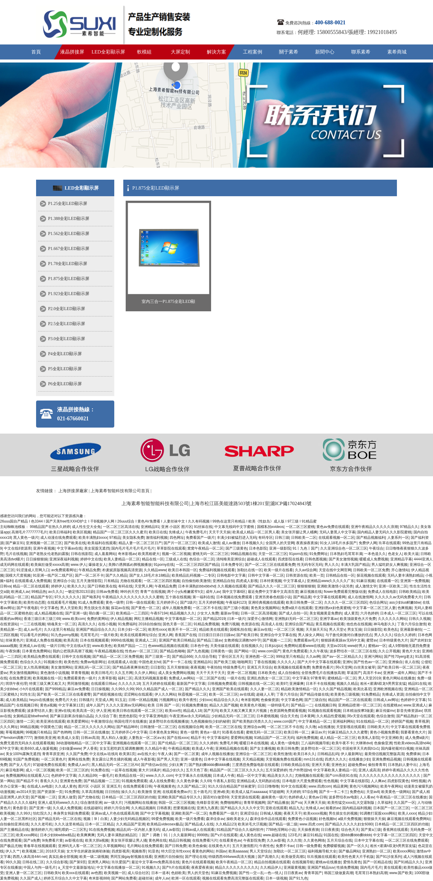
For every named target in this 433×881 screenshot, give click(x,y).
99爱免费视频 (162, 819)
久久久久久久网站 (392, 619)
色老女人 (395, 554)
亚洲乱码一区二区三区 (92, 667)
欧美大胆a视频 (97, 840)
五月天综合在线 (339, 840)
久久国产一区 (404, 802)
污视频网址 (168, 700)
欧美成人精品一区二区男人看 (255, 532)
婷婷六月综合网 (116, 808)
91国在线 (331, 835)
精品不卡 (198, 738)
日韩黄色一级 (221, 651)
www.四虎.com (311, 824)
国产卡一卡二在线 (177, 662)
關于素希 (288, 51)
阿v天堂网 (344, 667)
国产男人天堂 (167, 759)
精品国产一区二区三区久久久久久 (237, 770)
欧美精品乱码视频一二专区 (193, 575)
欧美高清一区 (83, 711)
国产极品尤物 (11, 846)
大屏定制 (180, 51)
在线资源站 (9, 624)
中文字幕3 (300, 678)
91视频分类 (53, 662)
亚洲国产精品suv (321, 867)
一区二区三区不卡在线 (285, 727)
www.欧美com (73, 619)
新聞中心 (324, 51)
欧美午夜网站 (391, 786)
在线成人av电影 (40, 786)
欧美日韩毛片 (102, 673)
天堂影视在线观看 (350, 727)
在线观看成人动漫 (122, 662)
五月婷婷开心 (167, 602)
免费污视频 (230, 624)
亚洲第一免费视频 (414, 581)
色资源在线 (250, 624)
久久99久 (23, 813)
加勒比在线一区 (249, 570)
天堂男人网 (143, 586)
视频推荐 (138, 851)
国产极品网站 (349, 851)
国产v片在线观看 (224, 835)
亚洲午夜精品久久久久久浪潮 (374, 527)
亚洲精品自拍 (223, 581)
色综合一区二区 (201, 559)
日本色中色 (199, 646)
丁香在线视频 (264, 662)
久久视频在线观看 (231, 586)
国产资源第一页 (50, 792)
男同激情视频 (78, 683)
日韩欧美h (52, 873)
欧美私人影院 (368, 738)
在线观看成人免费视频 (33, 581)
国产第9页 (77, 862)
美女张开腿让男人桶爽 (299, 532)
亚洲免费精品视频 (386, 759)
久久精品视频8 (143, 808)
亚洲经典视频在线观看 (266, 602)
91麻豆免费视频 (224, 873)
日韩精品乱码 (328, 754)
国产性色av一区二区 (370, 662)
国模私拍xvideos (270, 527)
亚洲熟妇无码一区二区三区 (296, 619)
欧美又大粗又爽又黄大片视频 (244, 711)
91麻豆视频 (365, 581)
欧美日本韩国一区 (182, 570)
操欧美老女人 (237, 819)
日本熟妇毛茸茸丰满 (346, 554)
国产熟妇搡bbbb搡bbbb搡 (209, 765)
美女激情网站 (61, 667)
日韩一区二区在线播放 (91, 732)
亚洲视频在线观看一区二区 (134, 743)
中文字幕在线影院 (354, 781)
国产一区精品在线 (377, 862)
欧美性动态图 (34, 602)
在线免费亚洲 (20, 678)
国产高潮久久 (268, 857)
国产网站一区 (245, 651)
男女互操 (354, 629)
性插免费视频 (347, 867)
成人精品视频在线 (48, 613)
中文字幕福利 (218, 738)
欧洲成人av (20, 592)
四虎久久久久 (335, 759)
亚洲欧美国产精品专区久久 (179, 797)
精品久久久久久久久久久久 (236, 867)
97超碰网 (276, 792)
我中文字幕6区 (234, 592)
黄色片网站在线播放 (398, 678)
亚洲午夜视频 (44, 548)
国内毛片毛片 (371, 867)
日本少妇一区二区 (132, 629)
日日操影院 (373, 629)
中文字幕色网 (291, 700)
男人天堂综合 (260, 851)
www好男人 (356, 646)
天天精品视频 (253, 759)
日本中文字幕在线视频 (222, 759)
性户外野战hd (300, 770)
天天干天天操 (219, 532)
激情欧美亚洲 (45, 738)
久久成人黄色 (65, 786)
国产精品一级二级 (283, 824)
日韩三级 (282, 537)
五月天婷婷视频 (211, 602)
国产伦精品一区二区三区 (178, 743)
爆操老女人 (97, 564)
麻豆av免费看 (78, 689)
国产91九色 (298, 878)
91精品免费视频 (206, 624)
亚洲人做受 (67, 797)
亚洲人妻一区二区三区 (23, 873)
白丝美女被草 (364, 667)
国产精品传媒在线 (314, 694)
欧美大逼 (411, 554)
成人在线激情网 (360, 597)
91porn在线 (298, 554)
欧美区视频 (82, 532)
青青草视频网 (254, 802)
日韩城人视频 (270, 813)
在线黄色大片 (219, 846)
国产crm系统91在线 (341, 775)
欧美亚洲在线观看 (50, 721)
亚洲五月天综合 (259, 667)
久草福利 (384, 802)
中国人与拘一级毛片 (39, 867)
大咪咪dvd (363, 743)
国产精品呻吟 (127, 727)
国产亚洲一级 (76, 613)
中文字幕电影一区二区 (183, 619)
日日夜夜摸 (330, 830)
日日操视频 (100, 689)
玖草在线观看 (389, 543)
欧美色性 (71, 662)
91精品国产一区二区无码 (274, 738)
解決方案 (216, 51)
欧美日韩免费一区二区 (304, 602)
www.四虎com (320, 786)
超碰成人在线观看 (261, 559)
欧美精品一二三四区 (132, 613)
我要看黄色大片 (413, 732)
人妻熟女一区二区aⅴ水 (146, 738)
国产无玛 (211, 711)
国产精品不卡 (27, 781)
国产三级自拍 (315, 700)
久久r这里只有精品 (59, 629)
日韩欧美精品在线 (295, 765)
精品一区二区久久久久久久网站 (89, 727)
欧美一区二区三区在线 (223, 727)
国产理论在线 (196, 857)
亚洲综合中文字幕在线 (278, 635)
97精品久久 (409, 527)
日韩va (5, 586)
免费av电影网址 (93, 662)
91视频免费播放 (194, 705)
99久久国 (12, 862)
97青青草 (318, 678)
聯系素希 (360, 51)
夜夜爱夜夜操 (202, 867)
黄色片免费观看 (295, 651)
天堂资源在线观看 (245, 797)
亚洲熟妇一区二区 (376, 851)
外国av (221, 851)
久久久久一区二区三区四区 (345, 602)
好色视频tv (327, 819)
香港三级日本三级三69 (42, 619)
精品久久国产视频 (223, 705)
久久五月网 (124, 673)
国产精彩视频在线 (107, 694)
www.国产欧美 (401, 873)
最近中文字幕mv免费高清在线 (155, 862)
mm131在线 (313, 759)
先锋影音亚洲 (207, 802)
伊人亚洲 (103, 711)
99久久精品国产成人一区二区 (159, 689)
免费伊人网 (368, 543)
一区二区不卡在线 (207, 608)
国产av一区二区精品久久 (342, 656)
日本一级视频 (276, 878)
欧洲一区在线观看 (185, 878)
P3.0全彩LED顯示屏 (66, 339)
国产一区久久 (357, 846)
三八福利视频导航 (315, 743)
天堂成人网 (104, 700)
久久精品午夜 (155, 748)
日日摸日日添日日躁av (216, 635)
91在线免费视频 (101, 830)
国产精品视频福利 (370, 537)
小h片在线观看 (31, 689)
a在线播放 (326, 727)
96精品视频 (29, 727)
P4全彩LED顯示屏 (65, 354)
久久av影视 (276, 840)
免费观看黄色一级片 (79, 678)
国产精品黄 (302, 597)
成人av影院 (171, 830)
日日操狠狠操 (37, 559)
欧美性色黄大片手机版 (356, 857)
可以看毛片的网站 (34, 635)
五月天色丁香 (196, 770)
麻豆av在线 (262, 629)
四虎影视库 (121, 851)
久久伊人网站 (145, 673)
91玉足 (120, 700)
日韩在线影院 (81, 554)
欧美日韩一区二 (296, 732)
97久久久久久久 (67, 597)
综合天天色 (289, 716)
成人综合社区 (138, 873)
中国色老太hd (150, 662)
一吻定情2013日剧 (79, 592)
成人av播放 (231, 543)
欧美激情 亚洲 (149, 792)
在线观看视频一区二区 (336, 537)
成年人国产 (95, 705)
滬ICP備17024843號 (291, 503)
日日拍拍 (112, 792)
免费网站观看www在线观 (304, 646)
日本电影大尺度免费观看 (302, 781)
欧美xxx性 (173, 711)
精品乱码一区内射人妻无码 (138, 830)
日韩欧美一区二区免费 (371, 570)
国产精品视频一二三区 (102, 781)
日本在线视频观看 (94, 640)
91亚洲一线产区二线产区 (53, 575)
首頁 (36, 51)
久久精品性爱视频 (330, 716)
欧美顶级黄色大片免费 (358, 619)
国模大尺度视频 (18, 575)
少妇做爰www (70, 748)
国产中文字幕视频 (154, 813)
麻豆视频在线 (311, 592)
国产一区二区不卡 (89, 575)
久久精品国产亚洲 (130, 824)
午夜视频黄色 (164, 786)
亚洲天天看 (321, 765)
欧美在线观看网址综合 (138, 635)
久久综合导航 (205, 656)
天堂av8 (372, 792)
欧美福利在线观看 (102, 543)
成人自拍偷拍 (288, 673)
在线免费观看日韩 (137, 786)
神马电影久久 (384, 624)
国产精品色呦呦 (172, 651)
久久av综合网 (306, 570)
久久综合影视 (57, 862)
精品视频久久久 (182, 613)
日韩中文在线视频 (76, 656)
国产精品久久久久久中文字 (242, 808)
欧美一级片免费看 (189, 819)
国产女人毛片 (20, 765)
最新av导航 (229, 613)
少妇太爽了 (178, 765)
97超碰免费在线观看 (49, 765)
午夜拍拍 (214, 667)
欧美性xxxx (157, 629)
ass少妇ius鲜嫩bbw (404, 602)
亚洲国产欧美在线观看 (230, 689)
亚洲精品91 (150, 527)
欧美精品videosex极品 (165, 824)
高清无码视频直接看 (150, 678)
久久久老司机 (41, 824)
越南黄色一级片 (274, 797)
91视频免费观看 (134, 781)
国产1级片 (188, 602)
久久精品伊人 (271, 867)
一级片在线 (236, 678)
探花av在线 (120, 608)
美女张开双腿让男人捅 (129, 840)
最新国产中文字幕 (191, 683)
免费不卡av (285, 846)
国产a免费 (31, 840)
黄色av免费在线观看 (332, 527)
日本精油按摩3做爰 (358, 711)
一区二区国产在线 (210, 678)
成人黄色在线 (250, 835)
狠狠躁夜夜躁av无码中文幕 (342, 640)
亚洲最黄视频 (294, 867)
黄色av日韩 (318, 797)
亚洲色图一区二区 (259, 656)
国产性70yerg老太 (398, 656)
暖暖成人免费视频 (373, 559)
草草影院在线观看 (171, 548)
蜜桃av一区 (377, 646)
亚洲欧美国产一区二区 (189, 813)
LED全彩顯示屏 (108, 51)
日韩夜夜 (164, 808)
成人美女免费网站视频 (176, 673)
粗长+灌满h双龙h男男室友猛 (383, 683)
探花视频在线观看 (371, 575)
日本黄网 (307, 716)
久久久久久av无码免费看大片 (398, 597)
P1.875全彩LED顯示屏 (68, 278)
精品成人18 (192, 711)
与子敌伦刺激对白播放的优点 (348, 635)
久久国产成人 (30, 878)
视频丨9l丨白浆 (95, 819)
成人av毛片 (32, 629)
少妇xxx (205, 700)
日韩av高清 (90, 738)
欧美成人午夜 (202, 748)
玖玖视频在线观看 (321, 857)
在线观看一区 (387, 581)
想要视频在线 (184, 808)
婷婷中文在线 (91, 559)
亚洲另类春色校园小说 (273, 597)
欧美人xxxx (407, 813)
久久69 (205, 781)
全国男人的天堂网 (280, 543)
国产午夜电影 (27, 608)
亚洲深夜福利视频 (63, 559)
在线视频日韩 (27, 705)
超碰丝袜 (145, 878)
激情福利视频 (156, 537)
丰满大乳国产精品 (355, 564)
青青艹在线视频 (152, 592)
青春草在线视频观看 (39, 846)
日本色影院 (258, 548)
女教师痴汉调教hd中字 (242, 640)
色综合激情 (385, 716)
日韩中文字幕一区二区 (266, 575)
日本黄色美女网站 (163, 732)
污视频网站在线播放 (140, 802)
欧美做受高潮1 (293, 857)
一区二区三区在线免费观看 (406, 840)
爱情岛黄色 (352, 862)
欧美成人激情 (209, 543)
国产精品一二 (301, 705)
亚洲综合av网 (254, 727)
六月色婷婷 (369, 613)
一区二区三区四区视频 (162, 581)
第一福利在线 (203, 597)
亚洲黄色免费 (70, 781)
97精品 (114, 537)
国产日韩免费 (175, 846)
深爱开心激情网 (259, 619)
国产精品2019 (214, 619)
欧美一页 (316, 575)
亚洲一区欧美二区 (393, 586)
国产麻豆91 (14, 543)
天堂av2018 (336, 646)
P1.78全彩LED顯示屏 (67, 263)
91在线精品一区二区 (372, 721)
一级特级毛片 (278, 705)
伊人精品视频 (121, 619)
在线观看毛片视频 (61, 602)
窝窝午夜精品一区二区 (205, 548)
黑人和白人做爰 (114, 738)
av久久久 (55, 592)
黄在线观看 (393, 867)
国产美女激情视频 (343, 559)
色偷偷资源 (270, 700)
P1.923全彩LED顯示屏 (68, 293)
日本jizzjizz (273, 646)
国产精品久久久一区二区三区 (271, 586)
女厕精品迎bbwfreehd (30, 716)
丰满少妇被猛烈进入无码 (236, 537)
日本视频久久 (252, 543)
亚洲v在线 (62, 711)
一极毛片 (106, 775)
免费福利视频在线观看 (217, 570)
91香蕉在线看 (233, 732)
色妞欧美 (178, 873)
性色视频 (331, 781)
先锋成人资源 (393, 694)
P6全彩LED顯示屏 (65, 384)
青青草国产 (313, 873)
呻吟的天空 (129, 592)
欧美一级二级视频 (93, 857)
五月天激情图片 (244, 846)
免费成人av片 (79, 765)
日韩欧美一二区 (303, 537)
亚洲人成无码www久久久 (58, 802)
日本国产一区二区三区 (391, 808)
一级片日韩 (56, 646)
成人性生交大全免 (86, 527)
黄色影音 (20, 808)
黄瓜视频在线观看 (329, 624)
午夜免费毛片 (196, 532)
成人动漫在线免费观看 (58, 537)
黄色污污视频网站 (363, 786)
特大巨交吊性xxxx (175, 851)
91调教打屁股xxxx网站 (378, 813)
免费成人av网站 (181, 678)
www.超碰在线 (274, 835)
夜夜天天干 (293, 813)
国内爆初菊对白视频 (397, 748)
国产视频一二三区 (277, 640)
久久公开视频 (389, 651)
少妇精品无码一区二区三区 (233, 716)
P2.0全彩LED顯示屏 (66, 308)
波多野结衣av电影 (343, 797)
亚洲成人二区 (146, 640)
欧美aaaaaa (238, 851)
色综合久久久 (30, 662)
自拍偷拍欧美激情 (196, 581)
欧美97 (281, 683)
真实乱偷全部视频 (63, 857)
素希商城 (397, 51)
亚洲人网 (165, 635)
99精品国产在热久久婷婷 (50, 527)
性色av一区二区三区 (141, 651)
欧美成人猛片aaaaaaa (249, 792)
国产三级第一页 (157, 656)
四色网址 (177, 537)
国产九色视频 (198, 651)
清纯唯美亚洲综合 (230, 559)
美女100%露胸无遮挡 (23, 754)
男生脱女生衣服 (96, 608)
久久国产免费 (77, 754)
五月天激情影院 (89, 581)
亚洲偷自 (395, 662)
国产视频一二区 (43, 797)
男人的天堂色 (198, 873)
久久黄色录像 (187, 781)
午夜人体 (165, 754)
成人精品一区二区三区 (338, 738)
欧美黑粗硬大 (149, 554)
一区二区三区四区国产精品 (197, 564)
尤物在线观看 (131, 581)
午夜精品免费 (89, 570)
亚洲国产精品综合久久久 (95, 629)
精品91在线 (417, 683)
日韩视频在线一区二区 (256, 683)
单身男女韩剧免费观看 (71, 813)
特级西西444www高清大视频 (232, 857)
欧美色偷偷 (198, 846)
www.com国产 (269, 651)
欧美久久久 (76, 586)
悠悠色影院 (128, 716)
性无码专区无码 (309, 564)
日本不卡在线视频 (320, 683)
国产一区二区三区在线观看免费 (270, 564)
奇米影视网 (250, 700)
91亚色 (153, 851)
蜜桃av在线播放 (328, 862)
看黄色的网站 (202, 851)
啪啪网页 (244, 662)
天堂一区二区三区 (272, 554)
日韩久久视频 (419, 619)
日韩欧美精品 (409, 592)
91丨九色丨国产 (305, 548)
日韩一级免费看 (308, 846)
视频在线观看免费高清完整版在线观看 (232, 878)
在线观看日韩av (103, 683)
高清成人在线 (272, 624)
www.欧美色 (102, 646)
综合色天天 (350, 830)
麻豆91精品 (312, 835)
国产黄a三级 (371, 830)
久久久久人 (286, 662)
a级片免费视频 (350, 819)
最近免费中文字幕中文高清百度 (273, 592)
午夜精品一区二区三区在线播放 (401, 797)
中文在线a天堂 (78, 646)
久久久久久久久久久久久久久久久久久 (390, 775)
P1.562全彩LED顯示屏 (68, 233)
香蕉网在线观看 (395, 830)
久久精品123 (226, 824)
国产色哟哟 (62, 732)
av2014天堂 (25, 792)
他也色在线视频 (359, 624)
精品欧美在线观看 (213, 629)
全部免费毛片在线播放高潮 (323, 673)
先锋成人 (176, 532)
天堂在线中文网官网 (335, 570)
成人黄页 (351, 613)
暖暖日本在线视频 (253, 743)
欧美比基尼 (362, 689)
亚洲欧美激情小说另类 (335, 586)
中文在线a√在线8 (103, 754)
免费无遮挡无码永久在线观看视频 (27, 743)
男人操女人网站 (310, 635)
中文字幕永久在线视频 (193, 775)
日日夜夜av (293, 873)
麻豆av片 (318, 732)
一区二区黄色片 (53, 759)
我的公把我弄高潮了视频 (72, 651)
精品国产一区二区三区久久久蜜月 (120, 532)
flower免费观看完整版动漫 (345, 592)
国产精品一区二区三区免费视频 (117, 656)
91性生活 (27, 694)
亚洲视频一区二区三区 (44, 543)
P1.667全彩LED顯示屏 (68, 248)
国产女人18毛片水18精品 (149, 575)
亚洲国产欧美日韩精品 (177, 640)
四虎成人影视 (247, 581)
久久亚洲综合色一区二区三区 (343, 548)
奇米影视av (127, 554)
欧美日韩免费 (288, 748)
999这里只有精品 (290, 656)
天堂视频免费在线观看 (284, 759)
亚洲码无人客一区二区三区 (79, 846)
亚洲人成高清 (369, 770)
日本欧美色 (267, 673)
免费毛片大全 (66, 700)
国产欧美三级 (224, 662)
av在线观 (247, 694)
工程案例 (252, 51)
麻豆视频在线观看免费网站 (408, 819)
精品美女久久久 (280, 775)
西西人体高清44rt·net (30, 857)
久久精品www (155, 570)
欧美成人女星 (68, 738)
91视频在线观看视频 (324, 711)
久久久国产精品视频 (335, 689)
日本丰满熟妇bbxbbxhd (196, 586)
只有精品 (111, 581)
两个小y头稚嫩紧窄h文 (185, 592)
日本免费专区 (232, 564)
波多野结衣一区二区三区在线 (353, 651)
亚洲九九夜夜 (207, 808)
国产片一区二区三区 (180, 543)
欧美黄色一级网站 (395, 792)
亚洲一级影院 (280, 548)
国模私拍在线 (240, 629)
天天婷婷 (293, 792)
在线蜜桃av (392, 705)
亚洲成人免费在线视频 (44, 640)
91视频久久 (151, 867)
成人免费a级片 (417, 738)
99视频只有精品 (38, 732)
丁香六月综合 (287, 694)
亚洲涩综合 (249, 813)
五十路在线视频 (178, 597)
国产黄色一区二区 (145, 608)
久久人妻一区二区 (264, 689)
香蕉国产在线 (185, 635)
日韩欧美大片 (378, 727)
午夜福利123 (236, 602)
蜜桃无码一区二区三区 (210, 554)
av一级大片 (113, 802)
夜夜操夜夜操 (307, 543)
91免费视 (72, 792)
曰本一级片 (236, 619)
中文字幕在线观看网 (329, 597)
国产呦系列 (91, 597)
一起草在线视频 (124, 770)
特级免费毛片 (234, 667)
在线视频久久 (252, 646)
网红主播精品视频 (148, 619)
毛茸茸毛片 (89, 635)
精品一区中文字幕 (251, 775)
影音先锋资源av (409, 711)
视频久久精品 (347, 683)
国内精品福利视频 (356, 808)
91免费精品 (370, 694)
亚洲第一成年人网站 (399, 673)
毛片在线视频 (16, 554)
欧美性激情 (283, 754)
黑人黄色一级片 (25, 537)
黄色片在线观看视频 (198, 862)
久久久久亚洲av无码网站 (126, 705)
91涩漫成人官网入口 (32, 570)
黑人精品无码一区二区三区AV (115, 765)
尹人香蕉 (90, 748)
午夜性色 (266, 846)
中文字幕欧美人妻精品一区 (335, 770)
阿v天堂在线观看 (360, 716)
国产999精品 (55, 689)
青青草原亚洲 (53, 754)
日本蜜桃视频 (267, 716)
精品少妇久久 (173, 770)
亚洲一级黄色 (191, 759)
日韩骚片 (86, 700)
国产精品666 (182, 656)
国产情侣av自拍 (154, 765)
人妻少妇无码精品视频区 (129, 819)
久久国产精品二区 (191, 786)
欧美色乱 (391, 629)
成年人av (213, 592)
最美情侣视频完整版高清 (384, 754)
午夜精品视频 (179, 748)
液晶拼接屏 (72, 51)
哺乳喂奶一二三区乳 (70, 830)
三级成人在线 (176, 559)
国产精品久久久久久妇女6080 (349, 824)
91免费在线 (100, 770)
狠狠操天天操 (374, 819)
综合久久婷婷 (405, 635)
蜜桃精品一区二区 (341, 678)
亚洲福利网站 (343, 721)
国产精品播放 (278, 802)
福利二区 (125, 678)
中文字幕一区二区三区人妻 (374, 608)
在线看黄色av (230, 840)
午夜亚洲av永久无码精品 (189, 716)
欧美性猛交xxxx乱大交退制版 (351, 802)
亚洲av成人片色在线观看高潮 (114, 813)
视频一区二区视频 (176, 554)
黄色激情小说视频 (54, 673)
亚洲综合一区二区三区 (253, 754)
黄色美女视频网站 (265, 608)
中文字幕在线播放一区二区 (118, 867)
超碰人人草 (265, 694)
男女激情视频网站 (23, 673)
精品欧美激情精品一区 (299, 689)
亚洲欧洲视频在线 (387, 689)
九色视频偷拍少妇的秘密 (210, 721)
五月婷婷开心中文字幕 (129, 732)
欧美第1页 (127, 754)
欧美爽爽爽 (86, 835)
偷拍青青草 (377, 765)
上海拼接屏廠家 (73, 491)
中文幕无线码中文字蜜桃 (234, 527)
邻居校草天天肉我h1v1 (360, 748)
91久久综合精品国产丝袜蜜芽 (231, 786)
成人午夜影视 (144, 759)
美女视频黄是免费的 (325, 613)
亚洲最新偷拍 (411, 629)
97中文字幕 (9, 748)
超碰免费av (357, 765)
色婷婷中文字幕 (413, 700)
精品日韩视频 (179, 840)
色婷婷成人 (297, 797)
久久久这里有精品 (68, 824)
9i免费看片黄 (52, 840)
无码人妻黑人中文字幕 (337, 532)
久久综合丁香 (106, 716)
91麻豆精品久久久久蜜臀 (348, 732)
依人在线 (412, 662)
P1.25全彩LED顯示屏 (67, 203)
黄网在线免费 (79, 759)
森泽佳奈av (215, 819)
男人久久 (331, 564)
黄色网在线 (158, 840)
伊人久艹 (12, 851)
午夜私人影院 (224, 781)
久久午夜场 (318, 651)
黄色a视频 (48, 705)
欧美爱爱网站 (78, 721)
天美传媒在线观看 (224, 646)
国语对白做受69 (216, 797)
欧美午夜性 (188, 700)
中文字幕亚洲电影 (153, 716)
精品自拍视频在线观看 (272, 862)
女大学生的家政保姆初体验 (88, 851)
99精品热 (38, 592)
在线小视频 (107, 624)
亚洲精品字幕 (401, 559)
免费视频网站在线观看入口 (27, 775)
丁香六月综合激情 (411, 624)
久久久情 (294, 840)
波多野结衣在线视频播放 (169, 721)
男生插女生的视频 (343, 813)
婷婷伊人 (58, 586)
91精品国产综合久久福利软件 (240, 830)
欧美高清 (70, 640)
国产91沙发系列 (388, 857)
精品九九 (296, 808)
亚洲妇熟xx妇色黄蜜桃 (333, 608)
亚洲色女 (338, 765)
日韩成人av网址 (386, 700)
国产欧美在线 (75, 543)
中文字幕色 (49, 608)
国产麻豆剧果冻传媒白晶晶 (71, 716)
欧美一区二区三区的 (72, 770)
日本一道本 (160, 873)
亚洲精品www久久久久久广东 (330, 581)
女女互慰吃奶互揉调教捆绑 (121, 748)
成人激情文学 (366, 586)
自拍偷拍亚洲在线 (14, 824)
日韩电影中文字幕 (231, 575)
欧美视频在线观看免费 (292, 667)
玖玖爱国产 (121, 862)
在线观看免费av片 (177, 792)
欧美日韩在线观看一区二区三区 (137, 711)
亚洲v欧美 (221, 792)
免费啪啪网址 (231, 802)
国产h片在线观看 (175, 867)
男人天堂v (337, 629)
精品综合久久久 (226, 700)
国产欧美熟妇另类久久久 (252, 721)
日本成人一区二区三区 (398, 613)
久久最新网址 (184, 835)
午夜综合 (376, 548)
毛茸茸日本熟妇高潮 (371, 873)
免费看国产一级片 (200, 537)
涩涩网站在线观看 (138, 694)
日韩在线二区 (33, 862)
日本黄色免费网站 (36, 651)
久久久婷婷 (208, 743)
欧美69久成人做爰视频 (38, 748)
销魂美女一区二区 (61, 624)
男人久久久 (383, 635)
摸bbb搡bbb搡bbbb (355, 835)
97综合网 (309, 792)
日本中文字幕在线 (368, 840)
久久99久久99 (122, 689)
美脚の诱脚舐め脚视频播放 (130, 564)
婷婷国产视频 (402, 721)
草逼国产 (354, 673)
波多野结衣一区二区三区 (320, 748)
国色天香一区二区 (177, 624)
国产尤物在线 (89, 797)
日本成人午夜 (224, 775)
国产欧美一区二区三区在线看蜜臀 (64, 694)
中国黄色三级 (51, 727)
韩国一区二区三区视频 (176, 802)
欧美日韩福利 (60, 532)
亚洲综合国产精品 (299, 624)
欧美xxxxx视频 (315, 813)
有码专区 (265, 537)
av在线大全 (146, 754)
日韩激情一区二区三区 (158, 727)
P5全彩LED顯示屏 (65, 369)
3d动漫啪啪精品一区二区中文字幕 (83, 743)
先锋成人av (315, 808)
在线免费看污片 (204, 840)
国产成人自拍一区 (293, 613)
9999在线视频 (122, 640)
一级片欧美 (109, 635)
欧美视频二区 (33, 851)
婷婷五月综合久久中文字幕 (65, 878)
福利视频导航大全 (322, 851)
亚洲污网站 (373, 656)
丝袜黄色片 (14, 640)
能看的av (333, 808)
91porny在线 (164, 564)
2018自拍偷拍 (149, 624)
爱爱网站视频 (241, 738)
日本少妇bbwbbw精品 (57, 835)
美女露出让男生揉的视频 (111, 759)
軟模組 (144, 51)
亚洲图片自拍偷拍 (168, 857)
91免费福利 (127, 624)
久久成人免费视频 (67, 808)
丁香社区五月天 (230, 656)
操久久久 (128, 792)
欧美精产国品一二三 (130, 646)
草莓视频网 (14, 732)
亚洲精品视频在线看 (231, 748)
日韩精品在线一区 (340, 575)
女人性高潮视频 (36, 667)
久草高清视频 (92, 792)
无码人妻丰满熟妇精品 (405, 575)
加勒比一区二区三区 (289, 851)
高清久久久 (87, 624)
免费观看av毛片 (306, 640)
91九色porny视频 (64, 635)
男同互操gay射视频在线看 (131, 857)
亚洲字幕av (329, 619)
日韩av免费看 (107, 592)
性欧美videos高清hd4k (412, 743)
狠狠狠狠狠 (306, 586)
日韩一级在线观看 (140, 602)
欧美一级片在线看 (278, 570)
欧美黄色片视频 (252, 705)
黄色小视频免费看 (384, 732)
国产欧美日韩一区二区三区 (399, 667)
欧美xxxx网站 (27, 835)
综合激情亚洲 (91, 802)
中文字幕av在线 (69, 548)
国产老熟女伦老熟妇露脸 (49, 554)
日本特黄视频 (270, 581)
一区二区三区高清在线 (121, 527)
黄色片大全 (411, 651)
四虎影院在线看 (290, 559)
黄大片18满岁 (149, 770)
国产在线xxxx (178, 738)
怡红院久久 (42, 813)
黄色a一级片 (210, 732)
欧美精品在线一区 (129, 775)
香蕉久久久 (49, 781)
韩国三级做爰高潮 (338, 873)
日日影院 (157, 667)
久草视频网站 (114, 846)
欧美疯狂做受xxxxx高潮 (50, 564)
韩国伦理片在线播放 (130, 721)
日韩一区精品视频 (142, 700)
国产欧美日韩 (247, 635)
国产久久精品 (116, 575)
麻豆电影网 (14, 770)
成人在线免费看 (161, 781)
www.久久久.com (159, 775)
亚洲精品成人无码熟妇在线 (258, 781)
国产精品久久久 (197, 689)
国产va (296, 802)
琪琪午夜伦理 (16, 683)
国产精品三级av (209, 640)
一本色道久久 (375, 554)
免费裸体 (413, 754)
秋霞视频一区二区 (192, 694)
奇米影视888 (99, 878)
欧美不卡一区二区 (182, 629)
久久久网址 (9, 727)
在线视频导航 (303, 862)
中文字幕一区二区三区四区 (394, 835)
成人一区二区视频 (40, 770)
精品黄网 (340, 786)
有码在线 (125, 586)
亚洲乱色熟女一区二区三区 (268, 678)
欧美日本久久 (304, 754)
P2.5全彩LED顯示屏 (66, 324)
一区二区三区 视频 (288, 629)
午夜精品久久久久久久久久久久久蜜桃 (132, 597)
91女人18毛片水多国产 (338, 543)
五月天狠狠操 (178, 667)
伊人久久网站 (165, 694)
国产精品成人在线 (199, 824)
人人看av (367, 797)
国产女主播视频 (262, 748)
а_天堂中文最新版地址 (76, 867)
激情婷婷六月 (41, 830)
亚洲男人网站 (98, 862)
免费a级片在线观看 (296, 608)
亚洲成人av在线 (32, 646)
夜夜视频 (197, 667)
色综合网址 (378, 602)
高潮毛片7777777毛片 (29, 532)
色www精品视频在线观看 (168, 646)
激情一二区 (25, 721)
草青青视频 (80, 673)
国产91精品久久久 (408, 862)
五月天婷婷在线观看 (158, 683)
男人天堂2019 (369, 678)
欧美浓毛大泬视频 (252, 824)
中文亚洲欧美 (392, 738)
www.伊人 (79, 564)
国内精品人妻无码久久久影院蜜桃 (384, 532)
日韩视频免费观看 (221, 683)
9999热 (203, 835)
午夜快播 (12, 651)
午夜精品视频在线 (108, 651)
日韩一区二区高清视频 (259, 613)
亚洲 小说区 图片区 (176, 527)
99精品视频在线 (243, 554)
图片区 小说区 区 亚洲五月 (99, 786)
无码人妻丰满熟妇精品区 (117, 835)
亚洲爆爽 (296, 683)
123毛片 (294, 835)
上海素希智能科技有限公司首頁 (120, 491)
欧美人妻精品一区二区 (122, 559)
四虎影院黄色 (398, 781)
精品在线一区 (153, 559)
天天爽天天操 (314, 802)
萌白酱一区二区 (101, 613)
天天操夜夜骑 (308, 830)
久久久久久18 (129, 683)
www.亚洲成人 (415, 705)
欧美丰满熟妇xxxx (92, 537)
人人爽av (378, 781)
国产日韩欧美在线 (102, 586)
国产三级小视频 (236, 608)
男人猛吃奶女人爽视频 (389, 564)
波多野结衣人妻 (39, 711)
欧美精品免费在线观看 (41, 656)
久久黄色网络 (314, 840)
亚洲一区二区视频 (241, 673)
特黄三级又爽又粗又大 (47, 683)
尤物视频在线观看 (309, 775)
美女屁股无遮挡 (96, 548)
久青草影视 (107, 678)
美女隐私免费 (133, 537)
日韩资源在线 (296, 575)
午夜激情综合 (101, 721)
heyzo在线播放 (41, 700)
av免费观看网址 (64, 570)
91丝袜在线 (203, 527)
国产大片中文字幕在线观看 (319, 662)
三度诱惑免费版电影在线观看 (255, 765)
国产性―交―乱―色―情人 (260, 873)
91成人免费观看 (90, 602)
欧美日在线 (158, 532)
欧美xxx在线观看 (75, 873)
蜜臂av (371, 640)
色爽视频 (405, 608)
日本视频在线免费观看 (234, 597)
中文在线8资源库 (17, 548)
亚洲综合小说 (64, 581)
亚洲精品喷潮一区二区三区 (359, 705)
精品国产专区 (41, 597)
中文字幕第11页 (71, 705)
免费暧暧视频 (334, 846)
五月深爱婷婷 (276, 770)
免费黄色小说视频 (302, 819)
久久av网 (313, 656)
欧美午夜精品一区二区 (234, 862)
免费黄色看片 (322, 667)
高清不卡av (372, 673)
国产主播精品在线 (14, 830)
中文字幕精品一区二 (314, 721)
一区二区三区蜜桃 (300, 527)
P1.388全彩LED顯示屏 (68, 218)
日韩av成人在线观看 (198, 830)
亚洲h (347, 662)
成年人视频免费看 (176, 608)
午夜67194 (158, 613)
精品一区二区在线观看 (31, 586)
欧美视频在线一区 (47, 678)
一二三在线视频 (32, 624)
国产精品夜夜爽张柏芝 (130, 667)
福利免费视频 (307, 738)
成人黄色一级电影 (284, 743)
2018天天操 (54, 851)
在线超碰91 (93, 808)
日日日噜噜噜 (268, 786)
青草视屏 (422, 721)
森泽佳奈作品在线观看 (268, 819)
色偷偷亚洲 (383, 743)
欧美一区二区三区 (223, 694)
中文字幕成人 (294, 581)
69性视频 (418, 781)
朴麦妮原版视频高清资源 (122, 570)
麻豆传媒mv (385, 711)
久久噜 (310, 727)
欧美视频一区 (115, 873)
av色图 (96, 873)
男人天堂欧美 (71, 608)
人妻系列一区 (398, 537)
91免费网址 (318, 554)
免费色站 (357, 792)
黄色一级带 (115, 602)
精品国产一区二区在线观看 (349, 700)
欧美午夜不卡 (342, 743)
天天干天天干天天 (210, 673)
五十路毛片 (202, 792)
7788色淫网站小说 (281, 830)
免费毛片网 (229, 743)
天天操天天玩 (316, 629)
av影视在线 (74, 840)
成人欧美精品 (16, 700)
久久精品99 (87, 775)
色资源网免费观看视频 (288, 711)
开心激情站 (400, 570)
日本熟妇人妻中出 (402, 765)
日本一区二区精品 (99, 824)
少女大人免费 (208, 613)
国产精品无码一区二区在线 (59, 819)
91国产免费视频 (26, 759)
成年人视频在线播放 (217, 754)
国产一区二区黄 (186, 754)
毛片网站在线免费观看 (145, 846)
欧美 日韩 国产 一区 (164, 705)
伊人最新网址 (351, 754)
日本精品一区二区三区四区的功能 (129, 797)
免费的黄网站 (98, 619)
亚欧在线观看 (276, 808)
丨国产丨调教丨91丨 (154, 835)
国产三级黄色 (236, 548)
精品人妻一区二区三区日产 (140, 543)
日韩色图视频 (316, 559)
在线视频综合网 (190, 727)
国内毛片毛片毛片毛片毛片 (133, 548)
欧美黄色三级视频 (344, 694)
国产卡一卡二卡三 (333, 792)
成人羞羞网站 (105, 554)
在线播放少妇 (359, 759)
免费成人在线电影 (382, 592)
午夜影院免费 (254, 840)
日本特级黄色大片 (393, 640)
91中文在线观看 (293, 786)
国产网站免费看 (124, 878)
